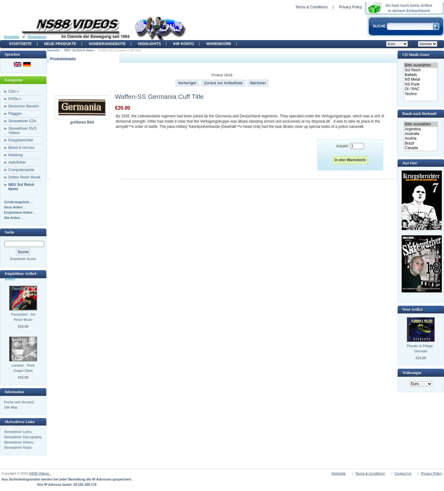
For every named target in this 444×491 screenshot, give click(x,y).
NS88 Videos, (40, 473)
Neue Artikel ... (15, 207)
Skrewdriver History (18, 442)
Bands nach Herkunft (419, 113)
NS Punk (420, 84)
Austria (420, 138)
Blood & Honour (21, 147)
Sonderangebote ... (18, 202)
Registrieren (37, 37)
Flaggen (15, 113)
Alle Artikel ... (14, 218)
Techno (420, 94)
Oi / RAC (420, 89)
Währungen (411, 373)
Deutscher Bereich (23, 106)
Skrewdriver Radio (18, 447)
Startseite (20, 44)
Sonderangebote (107, 44)
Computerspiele (21, 170)
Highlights (149, 44)
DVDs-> (14, 99)
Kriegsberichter (20, 140)
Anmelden (11, 37)
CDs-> (13, 91)
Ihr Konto (183, 44)
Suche (9, 232)
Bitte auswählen (420, 65)
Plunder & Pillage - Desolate (421, 348)
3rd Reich (420, 70)
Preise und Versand (19, 402)
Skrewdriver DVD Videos (22, 130)
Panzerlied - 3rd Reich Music (23, 317)
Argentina (420, 129)
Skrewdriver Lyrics (18, 432)
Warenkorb (218, 44)
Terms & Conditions (311, 7)
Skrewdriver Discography (23, 437)
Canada (420, 148)
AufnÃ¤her (17, 162)
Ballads (420, 75)
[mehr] (10, 278)
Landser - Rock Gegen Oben (23, 367)
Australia (420, 134)
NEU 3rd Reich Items (79, 50)
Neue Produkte (60, 44)
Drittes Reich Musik (24, 177)
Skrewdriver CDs (22, 121)
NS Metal (420, 79)
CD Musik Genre (415, 54)
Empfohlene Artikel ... (20, 212)
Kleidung (15, 155)
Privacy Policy (350, 7)
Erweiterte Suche (23, 259)
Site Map (10, 407)
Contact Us (403, 473)
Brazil (420, 143)
